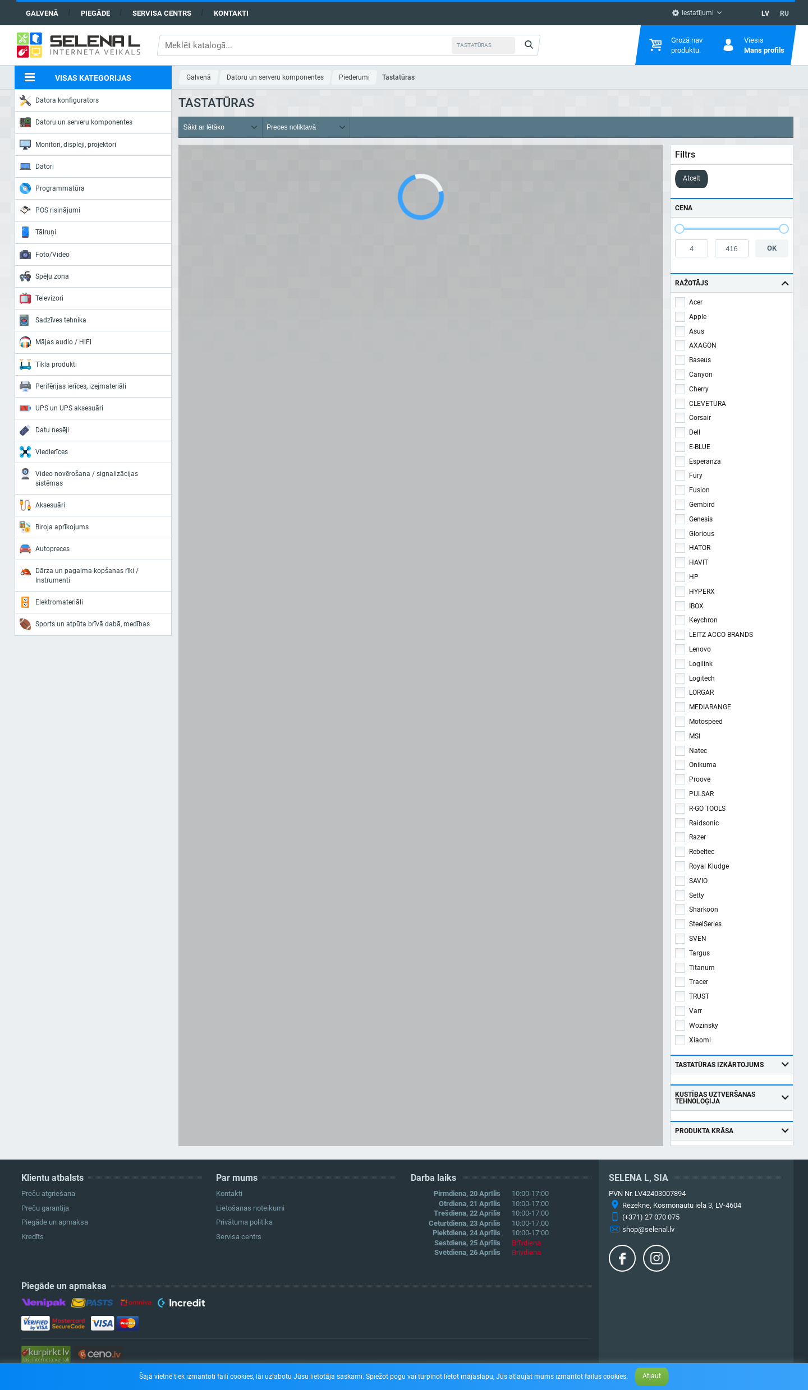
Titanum (702, 968)
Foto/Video (45, 254)
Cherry (699, 389)
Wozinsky (703, 1025)
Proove (699, 779)
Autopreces (45, 549)
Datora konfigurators (59, 100)
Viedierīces (44, 452)
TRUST (699, 996)
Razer (697, 837)
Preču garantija (45, 1208)
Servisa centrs (161, 13)
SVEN (697, 939)
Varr (695, 1011)
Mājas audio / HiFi (55, 342)
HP (694, 577)
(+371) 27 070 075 (651, 1217)
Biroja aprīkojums (54, 527)
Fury (696, 475)
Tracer (698, 982)
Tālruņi (38, 232)
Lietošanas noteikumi (250, 1208)
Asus (696, 331)
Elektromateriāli (51, 602)
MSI (694, 736)
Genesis (701, 519)
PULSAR (701, 794)
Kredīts (32, 1236)
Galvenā (42, 13)
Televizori (41, 298)
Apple (697, 317)
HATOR (699, 548)
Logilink (701, 664)
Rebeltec (701, 852)
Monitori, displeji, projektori (68, 144)
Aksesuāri (42, 505)
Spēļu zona (44, 276)
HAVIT (698, 562)
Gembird (702, 505)
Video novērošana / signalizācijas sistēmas (79, 477)
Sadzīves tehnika (53, 320)
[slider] (679, 229)
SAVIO (698, 881)
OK (772, 248)
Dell (694, 432)
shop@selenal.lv (648, 1229)
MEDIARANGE (710, 707)
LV (765, 13)
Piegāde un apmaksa (54, 1222)
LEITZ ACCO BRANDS (721, 635)
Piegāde (95, 13)
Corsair (700, 418)
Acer (696, 302)
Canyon (701, 374)
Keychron (703, 620)
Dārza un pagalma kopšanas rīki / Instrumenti (79, 574)
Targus (699, 953)
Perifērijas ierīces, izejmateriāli (73, 386)
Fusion (699, 490)
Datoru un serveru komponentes (76, 122)
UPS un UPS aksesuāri (61, 408)
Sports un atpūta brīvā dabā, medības (85, 624)
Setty (696, 895)
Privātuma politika (244, 1222)
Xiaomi (700, 1040)
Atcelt (691, 178)
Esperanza (705, 461)
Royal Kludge (709, 866)
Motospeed (706, 722)
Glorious (701, 534)
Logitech (702, 678)
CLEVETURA (707, 404)
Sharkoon (703, 909)
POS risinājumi (50, 210)
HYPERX (702, 591)
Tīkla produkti (48, 364)
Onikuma (703, 765)
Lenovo (700, 649)
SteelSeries (705, 924)
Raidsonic (704, 823)
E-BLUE (699, 447)
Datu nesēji (44, 430)
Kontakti (231, 13)
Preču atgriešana (48, 1193)
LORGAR (701, 692)
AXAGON (703, 345)
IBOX (696, 606)
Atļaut (651, 1376)
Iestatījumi (692, 12)
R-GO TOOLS (707, 808)
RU (784, 13)
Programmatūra (52, 188)
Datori (37, 166)
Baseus (700, 360)
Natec (698, 751)
